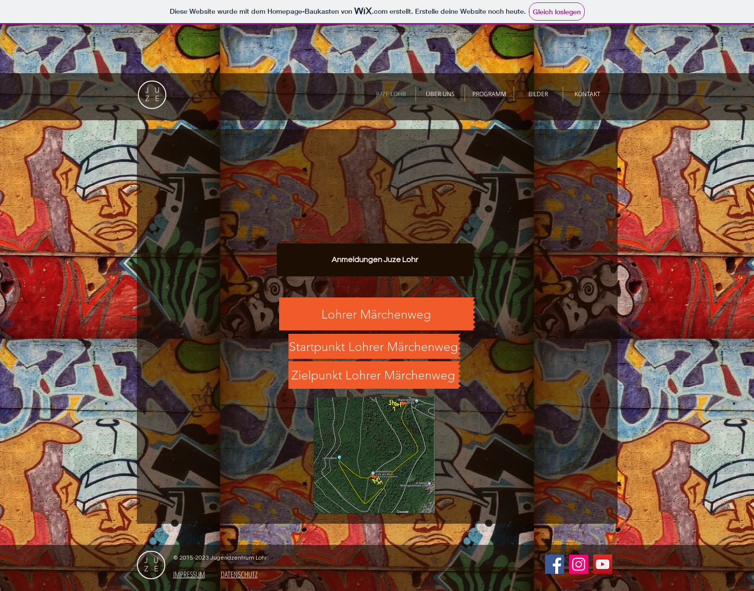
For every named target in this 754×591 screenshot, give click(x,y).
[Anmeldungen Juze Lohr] (375, 259)
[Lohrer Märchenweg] (376, 313)
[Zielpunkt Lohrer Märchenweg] (373, 375)
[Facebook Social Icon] (554, 564)
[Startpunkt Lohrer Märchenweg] (373, 346)
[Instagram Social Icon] (578, 564)
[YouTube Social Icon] (602, 564)
